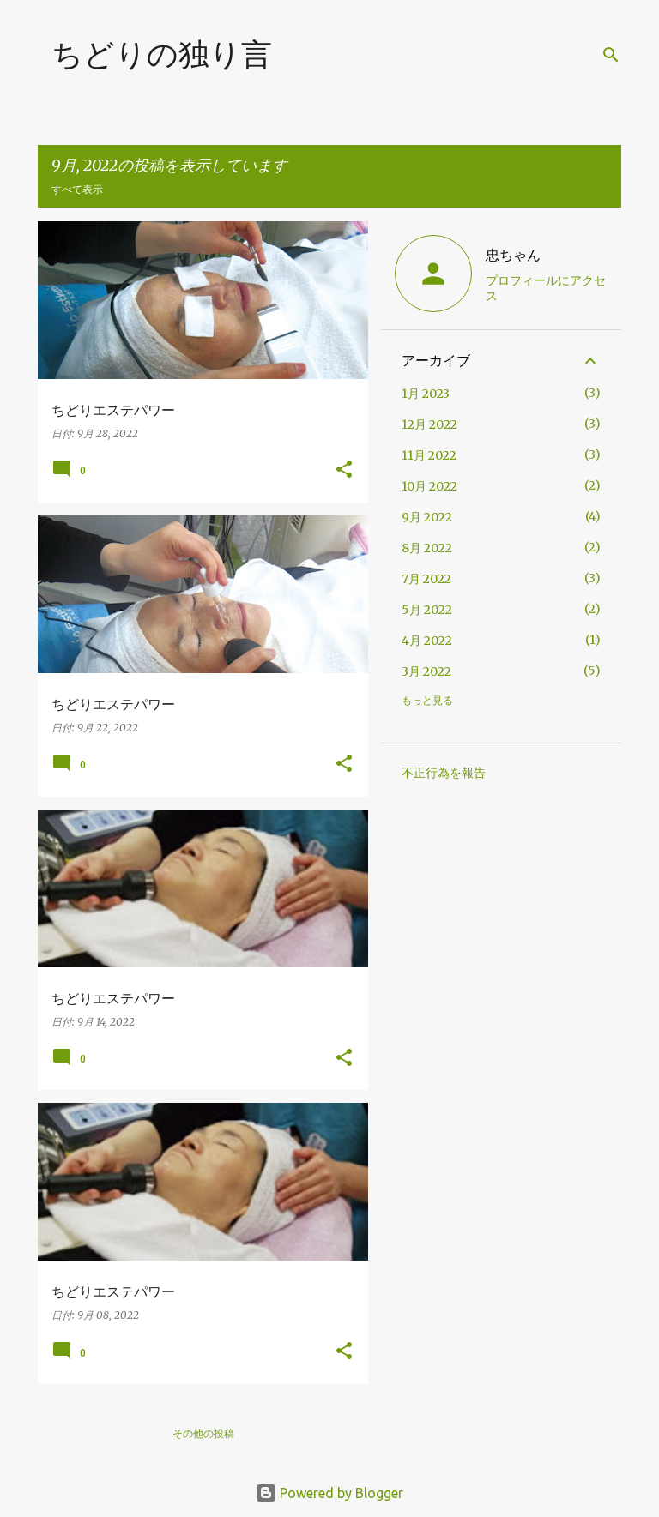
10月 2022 (429, 486)
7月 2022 (426, 579)
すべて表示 (77, 189)
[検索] (611, 54)
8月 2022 (427, 548)
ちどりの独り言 (161, 53)
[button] (344, 470)
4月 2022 (427, 640)
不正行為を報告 (444, 772)
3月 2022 (426, 671)
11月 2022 (429, 455)
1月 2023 (426, 393)
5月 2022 (427, 609)
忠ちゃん (513, 254)
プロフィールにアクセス (546, 288)
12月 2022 (429, 424)
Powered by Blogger (329, 1493)
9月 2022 (427, 517)
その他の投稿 (203, 1433)
